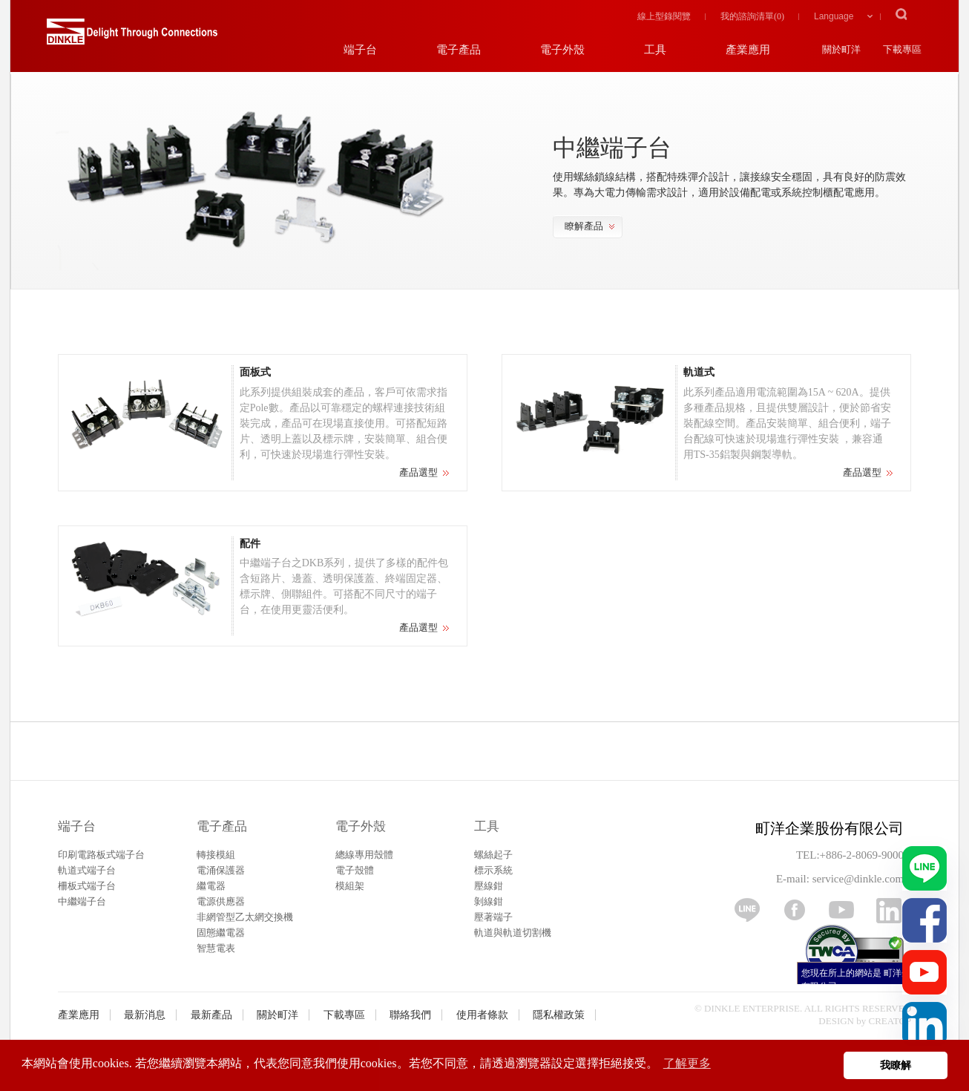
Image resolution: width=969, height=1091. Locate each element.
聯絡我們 (410, 1014)
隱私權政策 (559, 1014)
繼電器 (211, 885)
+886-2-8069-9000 (862, 855)
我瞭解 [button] (895, 1065)
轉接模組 (216, 854)
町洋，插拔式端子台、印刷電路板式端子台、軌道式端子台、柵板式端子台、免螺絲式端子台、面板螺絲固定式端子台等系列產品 (132, 37)
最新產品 (211, 1014)
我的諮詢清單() (752, 16)
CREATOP (890, 1020)
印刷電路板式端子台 (101, 854)
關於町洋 (277, 1014)
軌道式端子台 (87, 870)
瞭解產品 (584, 226)
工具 (486, 826)
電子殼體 (354, 870)
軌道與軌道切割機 (512, 932)
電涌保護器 (221, 870)
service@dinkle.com (858, 879)
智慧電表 (216, 948)
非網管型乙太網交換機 (245, 917)
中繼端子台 (82, 901)
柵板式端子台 (87, 885)
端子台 (77, 826)
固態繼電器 (221, 932)
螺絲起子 (493, 854)
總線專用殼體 (364, 854)
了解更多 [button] (687, 1063)
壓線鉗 (488, 885)
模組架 (349, 885)
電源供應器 (221, 901)
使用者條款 (482, 1014)
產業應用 (78, 1014)
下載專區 (344, 1014)
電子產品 (222, 826)
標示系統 (493, 870)
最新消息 (144, 1014)
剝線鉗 (488, 901)
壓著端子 (493, 917)
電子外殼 (360, 826)
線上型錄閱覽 (664, 16)
